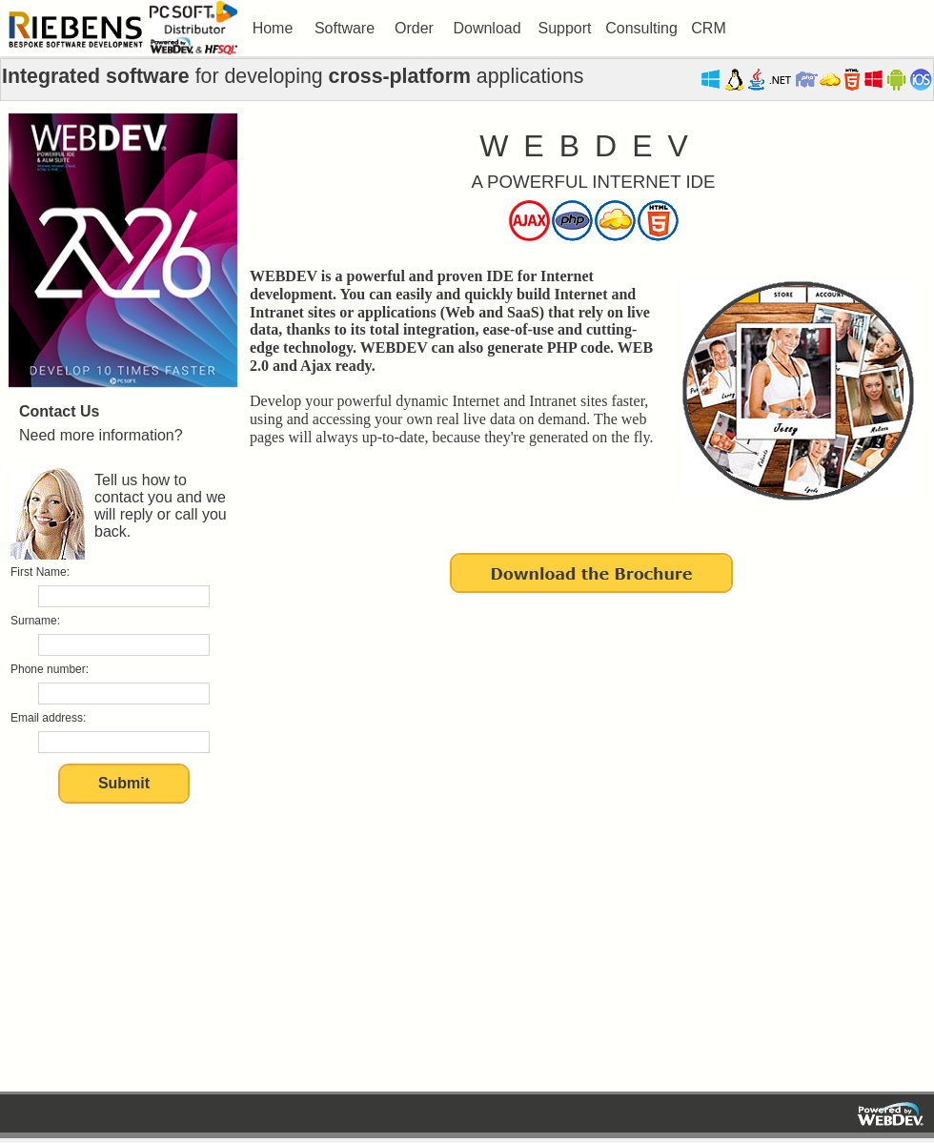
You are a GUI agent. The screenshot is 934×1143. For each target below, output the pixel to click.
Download (486, 28)
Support (564, 28)
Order (414, 28)
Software (345, 28)
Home (273, 28)
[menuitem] (272, 28)
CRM (708, 28)
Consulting (641, 28)
